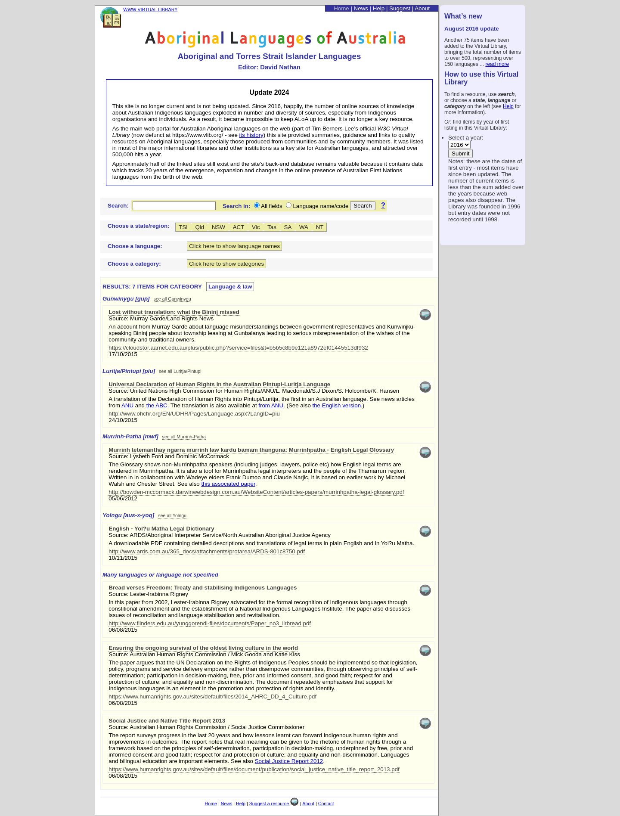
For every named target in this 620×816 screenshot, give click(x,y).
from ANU (270, 405)
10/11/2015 (122, 558)
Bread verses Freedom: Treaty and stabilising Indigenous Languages (202, 587)
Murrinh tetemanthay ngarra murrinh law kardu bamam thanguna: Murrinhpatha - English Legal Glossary (251, 450)
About (422, 8)
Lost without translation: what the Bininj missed (173, 312)
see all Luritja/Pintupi (180, 371)
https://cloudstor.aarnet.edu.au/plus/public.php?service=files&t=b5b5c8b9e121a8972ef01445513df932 (238, 347)
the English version (337, 405)
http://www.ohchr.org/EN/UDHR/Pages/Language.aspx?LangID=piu (194, 413)
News (361, 8)
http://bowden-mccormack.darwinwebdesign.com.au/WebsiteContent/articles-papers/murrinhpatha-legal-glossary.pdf (256, 492)
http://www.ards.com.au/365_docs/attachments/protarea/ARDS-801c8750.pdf (206, 551)
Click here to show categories (226, 264)
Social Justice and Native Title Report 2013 (166, 720)
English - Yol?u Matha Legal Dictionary (161, 528)
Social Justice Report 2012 (289, 761)
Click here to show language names (234, 246)
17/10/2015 (122, 354)
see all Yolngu (172, 515)
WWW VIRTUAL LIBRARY (150, 9)
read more (497, 64)
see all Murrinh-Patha (184, 436)
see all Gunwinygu (172, 298)
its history (251, 135)
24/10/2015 (122, 420)
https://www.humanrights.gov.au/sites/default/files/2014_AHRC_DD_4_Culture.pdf (212, 696)
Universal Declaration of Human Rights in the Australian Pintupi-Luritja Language (219, 384)
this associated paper (228, 484)
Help (508, 106)
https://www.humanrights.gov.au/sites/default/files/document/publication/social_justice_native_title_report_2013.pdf (253, 769)
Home (341, 8)
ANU (127, 405)
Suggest (399, 8)
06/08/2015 (122, 630)
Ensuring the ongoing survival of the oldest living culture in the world (203, 648)
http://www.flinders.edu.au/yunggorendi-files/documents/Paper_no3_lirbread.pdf (209, 623)
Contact (326, 803)
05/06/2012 (122, 498)
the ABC (156, 405)
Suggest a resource (274, 803)
